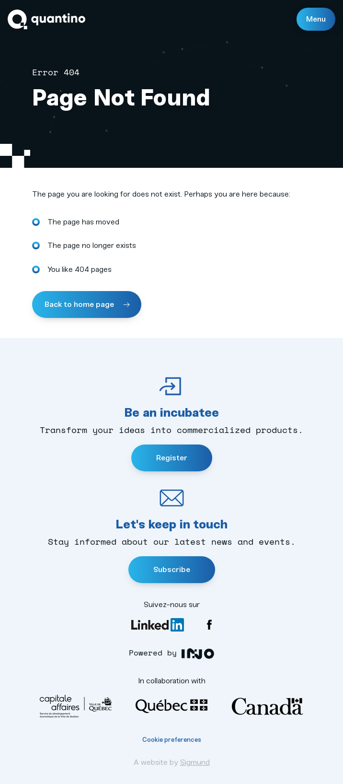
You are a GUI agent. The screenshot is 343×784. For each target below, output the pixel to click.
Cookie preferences (171, 739)
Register (171, 457)
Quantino (46, 19)
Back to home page (80, 304)
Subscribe (171, 569)
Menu (316, 18)
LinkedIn (157, 625)
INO (198, 653)
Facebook (209, 625)
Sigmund (195, 762)
